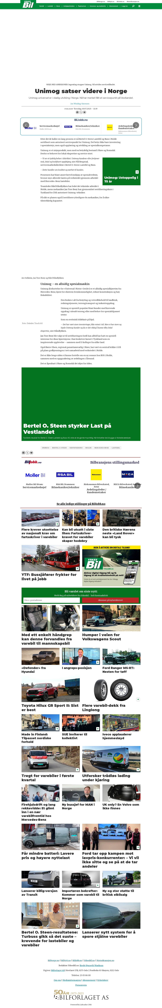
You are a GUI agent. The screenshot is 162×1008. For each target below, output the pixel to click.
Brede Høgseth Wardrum (91, 965)
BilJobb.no (120, 1)
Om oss (57, 980)
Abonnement (113, 6)
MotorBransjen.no (133, 1)
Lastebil (50, 6)
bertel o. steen (59, 448)
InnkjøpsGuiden (68, 6)
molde (88, 448)
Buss (58, 6)
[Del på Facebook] (77, 112)
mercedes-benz (101, 448)
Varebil (41, 6)
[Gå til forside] (28, 4)
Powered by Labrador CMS (81, 1005)
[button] (136, 125)
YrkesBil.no (89, 960)
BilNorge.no (101, 1)
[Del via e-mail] (84, 112)
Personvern (81, 985)
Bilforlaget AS (57, 970)
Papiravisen (82, 6)
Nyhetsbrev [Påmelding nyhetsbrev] (102, 980)
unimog (45, 448)
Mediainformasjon (72, 980)
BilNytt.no (110, 1)
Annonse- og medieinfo (98, 6)
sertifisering (76, 448)
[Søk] (133, 6)
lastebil (116, 448)
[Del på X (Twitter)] (81, 112)
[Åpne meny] (139, 6)
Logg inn (125, 6)
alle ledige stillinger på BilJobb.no (81, 503)
